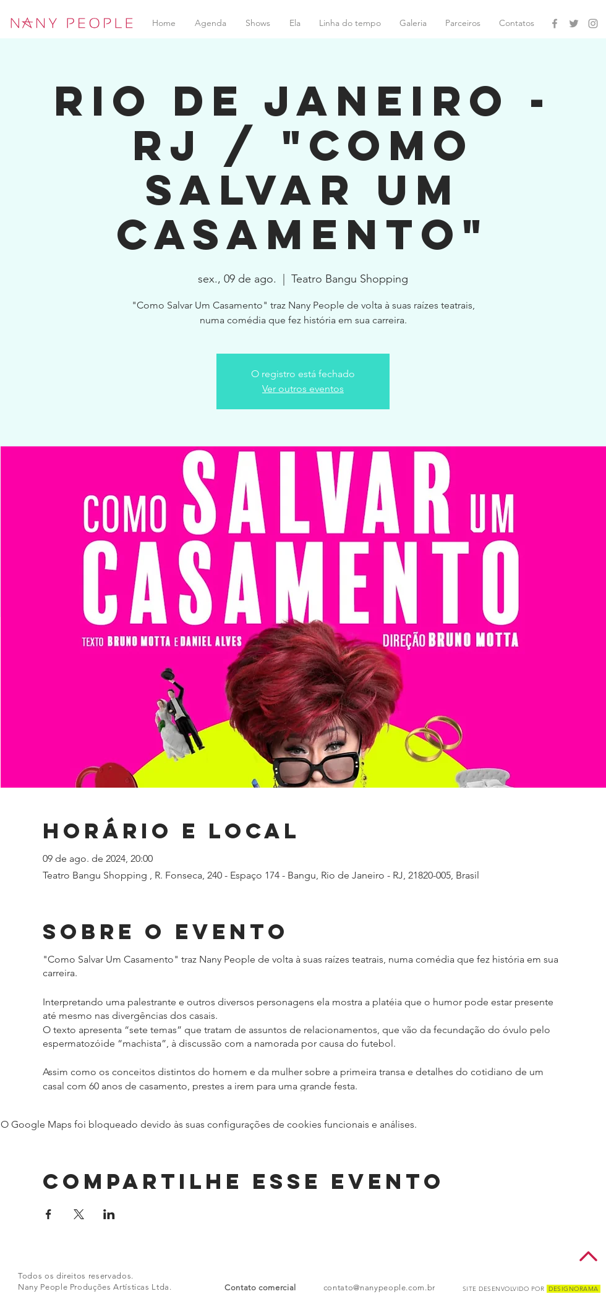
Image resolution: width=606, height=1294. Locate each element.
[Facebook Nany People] (554, 23)
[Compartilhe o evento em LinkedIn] (109, 1214)
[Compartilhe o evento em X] (79, 1214)
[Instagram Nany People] (593, 23)
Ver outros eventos (303, 388)
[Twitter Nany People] (574, 23)
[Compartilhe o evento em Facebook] (48, 1214)
